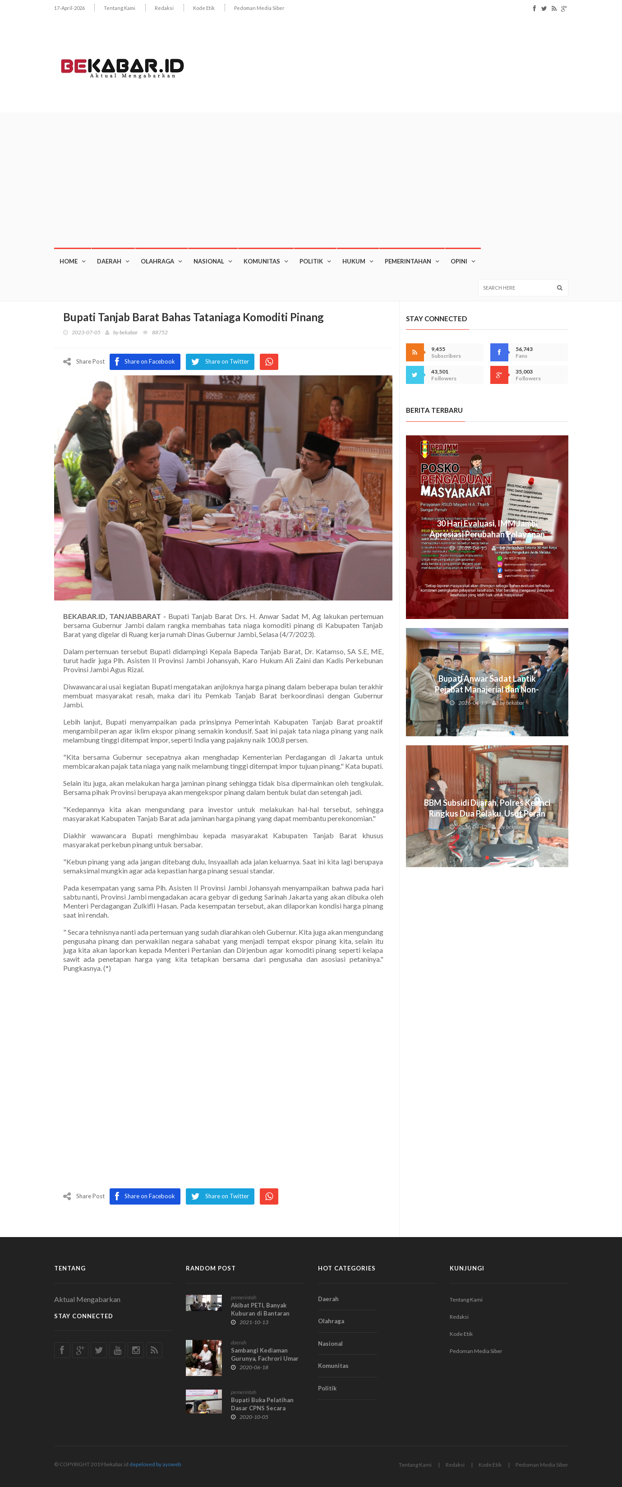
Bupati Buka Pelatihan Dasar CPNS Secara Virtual (262, 1408)
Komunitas (262, 261)
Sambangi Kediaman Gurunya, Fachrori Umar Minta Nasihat (265, 1358)
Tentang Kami (119, 8)
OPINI (459, 261)
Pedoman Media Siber (259, 8)
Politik (311, 261)
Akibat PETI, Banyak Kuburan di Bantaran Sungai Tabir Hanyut (260, 1313)
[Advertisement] (311, 180)
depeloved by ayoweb (155, 1464)
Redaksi (164, 8)
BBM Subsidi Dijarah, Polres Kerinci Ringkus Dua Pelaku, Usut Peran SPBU (487, 813)
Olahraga (157, 261)
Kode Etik (204, 8)
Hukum (353, 261)
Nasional (209, 261)
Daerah (109, 261)
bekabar (129, 332)
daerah (238, 1342)
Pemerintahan (408, 261)
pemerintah (243, 1297)
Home (69, 261)
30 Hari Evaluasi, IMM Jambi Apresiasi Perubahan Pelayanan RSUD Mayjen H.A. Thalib (487, 534)
